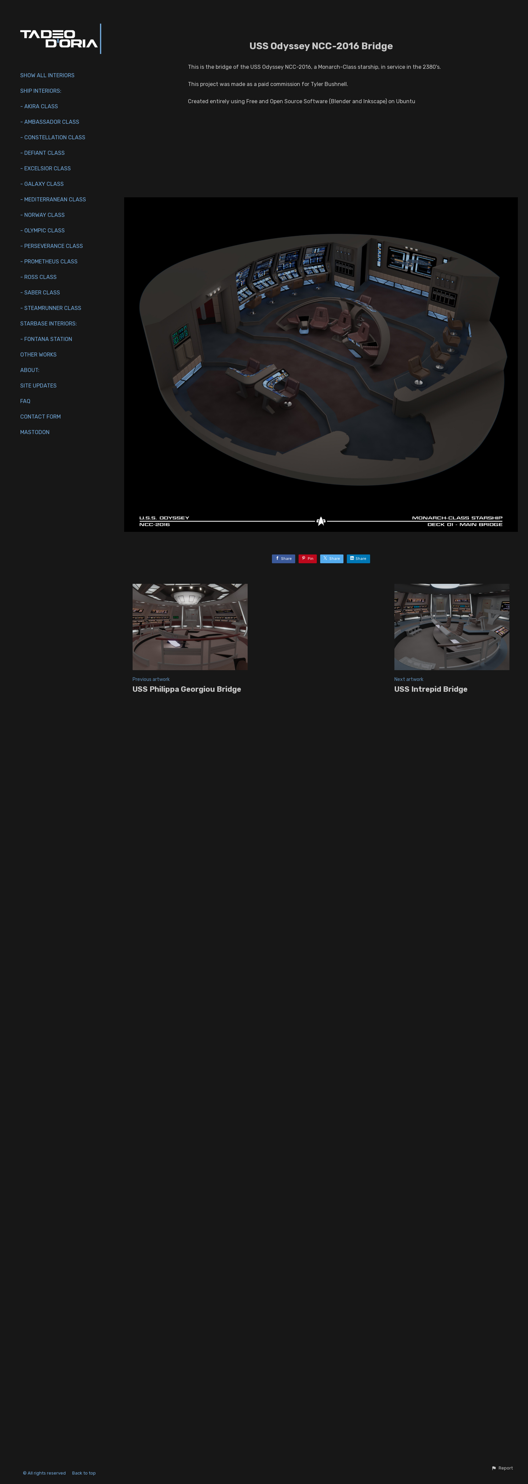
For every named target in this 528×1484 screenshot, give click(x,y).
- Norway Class (42, 215)
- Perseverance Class (51, 246)
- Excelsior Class (45, 168)
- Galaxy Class (42, 184)
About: (29, 370)
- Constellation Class (52, 137)
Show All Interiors (47, 75)
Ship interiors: (40, 91)
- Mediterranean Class (53, 199)
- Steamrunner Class (50, 308)
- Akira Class (39, 106)
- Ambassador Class (49, 122)
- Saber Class (40, 292)
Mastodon (35, 432)
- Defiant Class (42, 153)
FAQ (25, 401)
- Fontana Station (46, 339)
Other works (38, 354)
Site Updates (38, 385)
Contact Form (40, 416)
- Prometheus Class (49, 261)
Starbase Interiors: (48, 323)
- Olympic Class (42, 230)
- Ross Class (38, 277)
